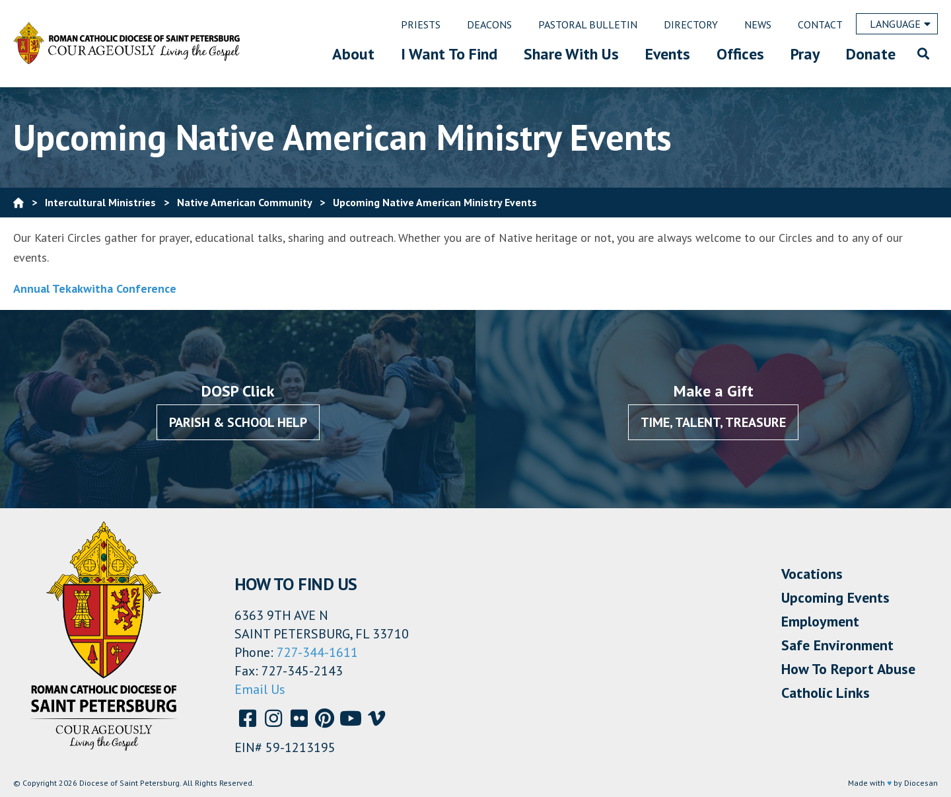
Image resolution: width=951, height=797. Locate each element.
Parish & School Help (238, 422)
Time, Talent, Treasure (713, 422)
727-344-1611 (317, 652)
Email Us (259, 689)
